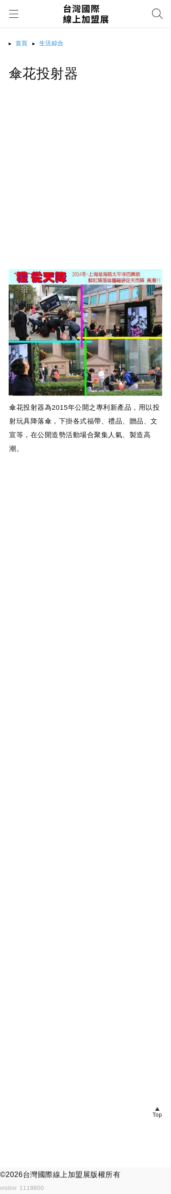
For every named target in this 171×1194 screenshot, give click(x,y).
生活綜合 (51, 43)
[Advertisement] (85, 183)
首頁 (22, 43)
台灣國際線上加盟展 (57, 1174)
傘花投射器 (43, 73)
